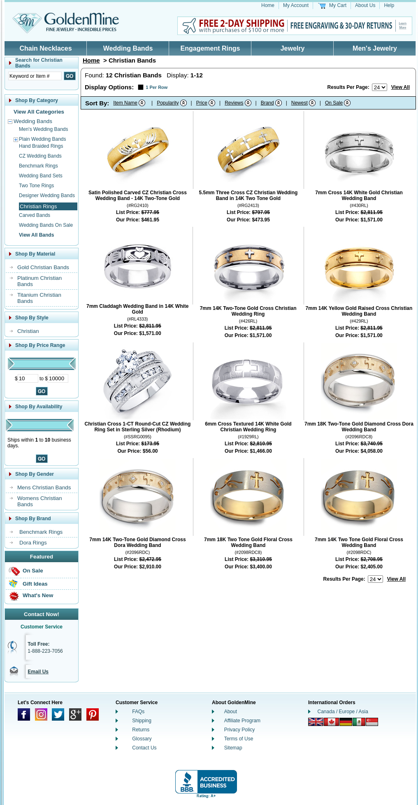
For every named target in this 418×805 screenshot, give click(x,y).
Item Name (125, 103)
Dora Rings (33, 543)
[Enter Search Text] (35, 76)
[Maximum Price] (58, 378)
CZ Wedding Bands (40, 156)
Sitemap (233, 748)
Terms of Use (238, 739)
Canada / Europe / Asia (343, 711)
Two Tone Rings (36, 185)
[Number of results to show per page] (379, 87)
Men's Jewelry (375, 48)
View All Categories (39, 112)
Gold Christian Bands (43, 267)
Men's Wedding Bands (43, 129)
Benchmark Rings (38, 166)
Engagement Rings (210, 48)
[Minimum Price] (28, 378)
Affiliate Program (242, 721)
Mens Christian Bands (44, 487)
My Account (296, 5)
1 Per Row (156, 87)
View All (400, 87)
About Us (365, 5)
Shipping (141, 721)
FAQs (138, 711)
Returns (140, 730)
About (230, 711)
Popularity (168, 103)
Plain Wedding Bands (42, 139)
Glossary (141, 739)
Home (267, 5)
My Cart (337, 5)
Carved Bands (34, 215)
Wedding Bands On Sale (46, 225)
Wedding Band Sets (41, 176)
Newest (299, 103)
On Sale (33, 571)
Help (389, 5)
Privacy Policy (239, 730)
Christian (28, 331)
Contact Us (144, 748)
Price (201, 103)
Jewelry (293, 48)
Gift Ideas (35, 584)
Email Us (38, 672)
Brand (267, 103)
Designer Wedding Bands (47, 195)
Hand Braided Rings (41, 146)
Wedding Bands (128, 48)
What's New (38, 595)
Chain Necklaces (45, 48)
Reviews (234, 103)
